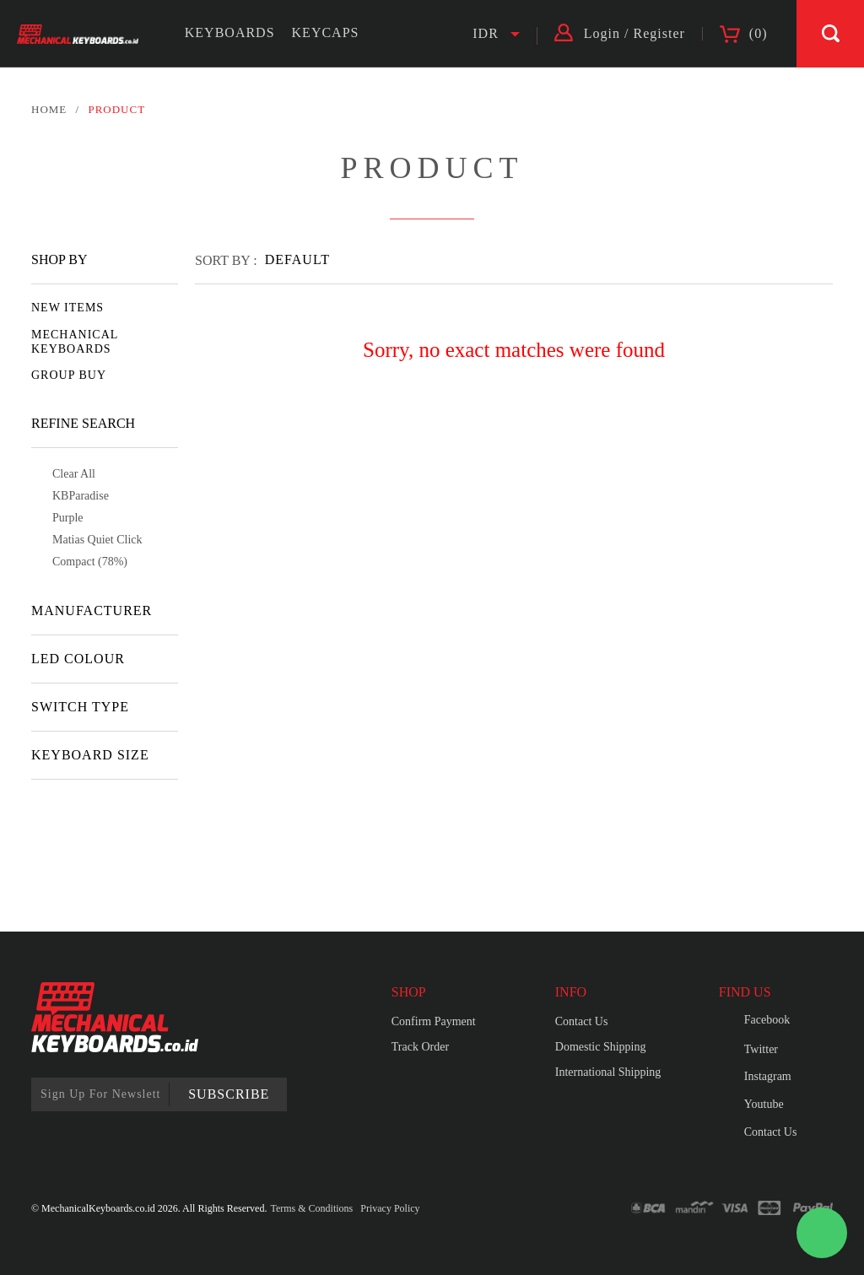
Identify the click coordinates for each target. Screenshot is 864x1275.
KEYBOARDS (230, 32)
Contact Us (581, 1021)
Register (659, 34)
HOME (49, 109)
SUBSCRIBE (228, 1094)
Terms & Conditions (311, 1208)
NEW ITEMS (67, 307)
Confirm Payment (434, 1021)
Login (602, 34)
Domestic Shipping (600, 1046)
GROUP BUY (68, 375)
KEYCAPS (325, 32)
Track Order (420, 1046)
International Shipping (608, 1072)
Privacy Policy (389, 1208)
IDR (485, 34)
